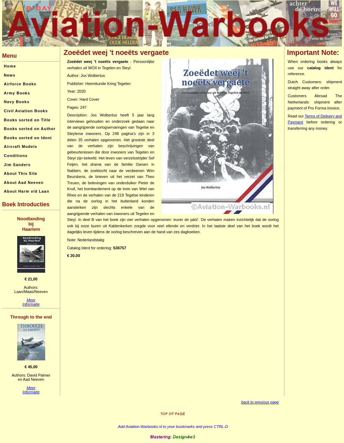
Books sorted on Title (27, 120)
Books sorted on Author (29, 129)
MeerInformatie (31, 302)
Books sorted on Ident (28, 138)
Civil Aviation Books (26, 111)
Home (10, 66)
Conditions (15, 155)
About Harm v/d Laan (26, 191)
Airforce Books (20, 84)
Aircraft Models (20, 146)
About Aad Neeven (23, 182)
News (9, 75)
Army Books (17, 93)
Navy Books (16, 102)
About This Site (20, 173)
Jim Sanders (17, 165)
